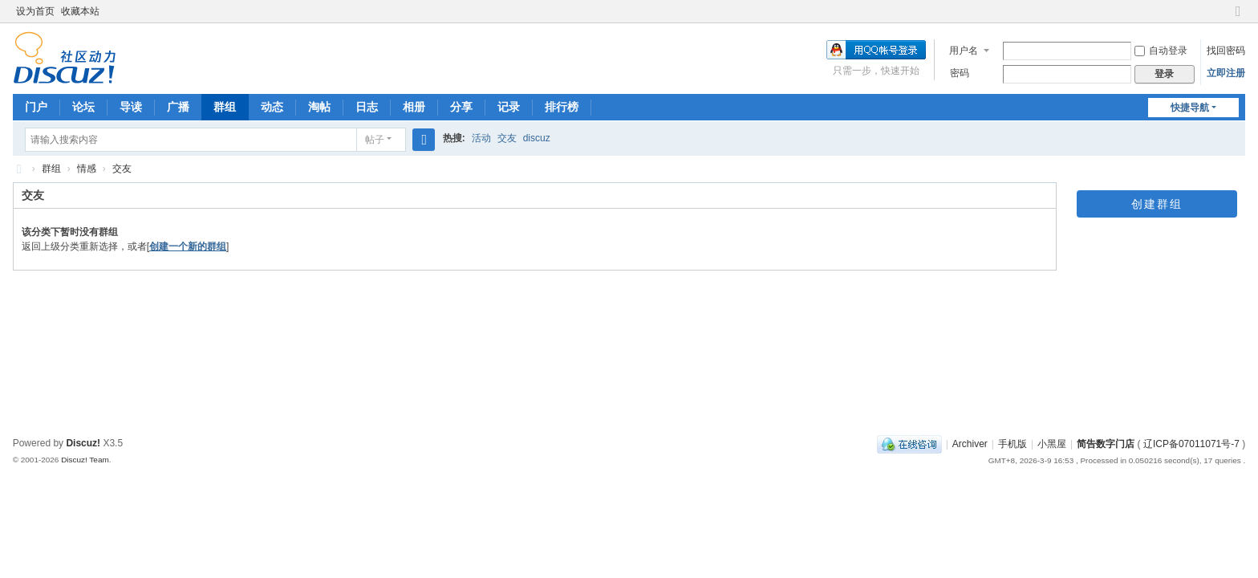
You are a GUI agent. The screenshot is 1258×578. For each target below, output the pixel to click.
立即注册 (1226, 73)
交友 (507, 138)
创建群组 (1157, 203)
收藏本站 (80, 11)
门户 (36, 106)
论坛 (83, 106)
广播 (178, 106)
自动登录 (1160, 50)
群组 (224, 106)
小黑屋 (1051, 444)
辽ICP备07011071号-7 (1191, 444)
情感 (86, 168)
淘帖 (319, 106)
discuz (536, 138)
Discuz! (83, 443)
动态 (272, 106)
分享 (461, 106)
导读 (131, 106)
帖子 (374, 139)
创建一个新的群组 (187, 246)
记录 (508, 106)
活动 (481, 138)
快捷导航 (1190, 107)
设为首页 (35, 11)
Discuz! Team (85, 459)
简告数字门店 (19, 169)
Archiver (970, 444)
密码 (959, 73)
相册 (414, 106)
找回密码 (1226, 50)
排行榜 (561, 106)
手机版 (1012, 444)
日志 (366, 106)
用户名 (963, 50)
